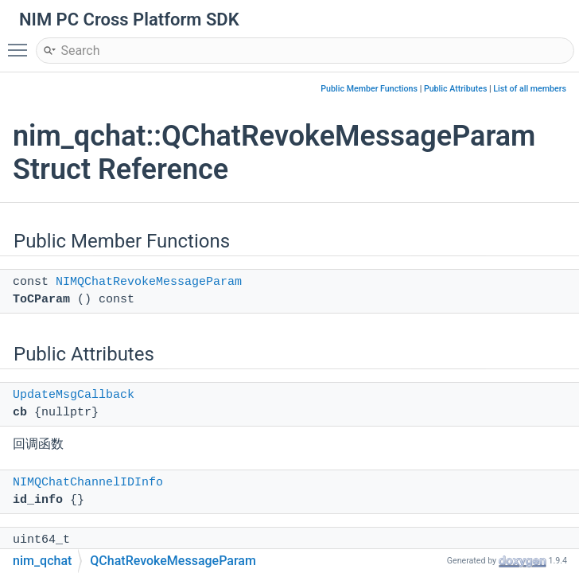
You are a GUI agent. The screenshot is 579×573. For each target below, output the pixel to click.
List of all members (529, 89)
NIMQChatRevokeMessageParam (149, 282)
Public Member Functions (369, 89)
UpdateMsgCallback (73, 395)
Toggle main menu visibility (21, 43)
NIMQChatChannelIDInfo (88, 482)
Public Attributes (456, 89)
